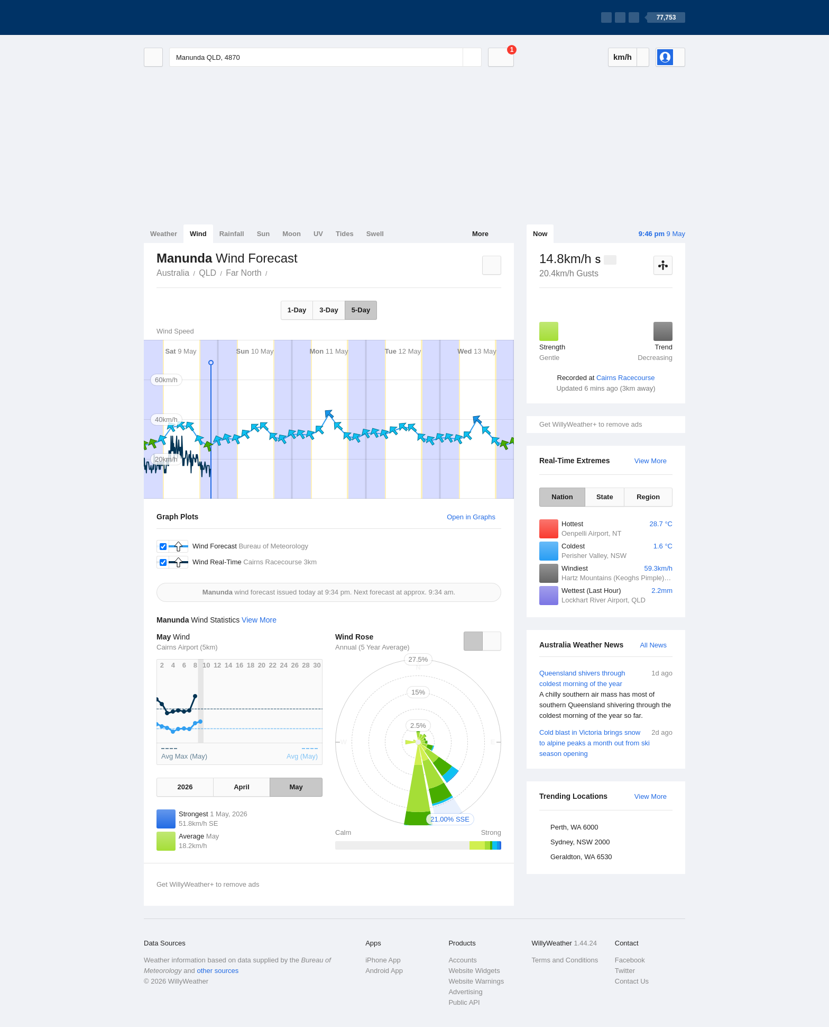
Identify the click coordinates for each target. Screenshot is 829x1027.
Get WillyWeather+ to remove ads (590, 424)
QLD (207, 272)
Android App (384, 971)
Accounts (462, 960)
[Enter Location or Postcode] (325, 57)
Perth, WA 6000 (574, 827)
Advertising (465, 992)
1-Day (297, 310)
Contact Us (632, 981)
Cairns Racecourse (625, 378)
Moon (291, 234)
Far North (244, 272)
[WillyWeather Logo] (193, 17)
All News (653, 645)
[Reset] (453, 57)
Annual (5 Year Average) (372, 647)
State (604, 497)
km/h (622, 56)
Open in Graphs (471, 517)
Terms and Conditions (565, 960)
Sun (263, 234)
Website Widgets (474, 971)
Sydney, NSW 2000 (580, 842)
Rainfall (231, 234)
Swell (375, 234)
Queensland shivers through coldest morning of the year (606, 694)
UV (318, 234)
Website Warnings (476, 981)
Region (648, 497)
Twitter (625, 971)
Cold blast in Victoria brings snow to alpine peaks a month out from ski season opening (606, 742)
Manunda (273, 272)
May (295, 787)
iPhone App (383, 960)
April (242, 787)
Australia (172, 272)
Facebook (630, 960)
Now (540, 234)
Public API (464, 1002)
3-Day (328, 310)
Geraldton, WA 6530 (581, 857)
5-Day (361, 310)
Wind (198, 234)
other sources (217, 971)
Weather (163, 234)
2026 (184, 787)
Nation (562, 497)
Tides (345, 234)
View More (650, 461)
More (480, 234)
